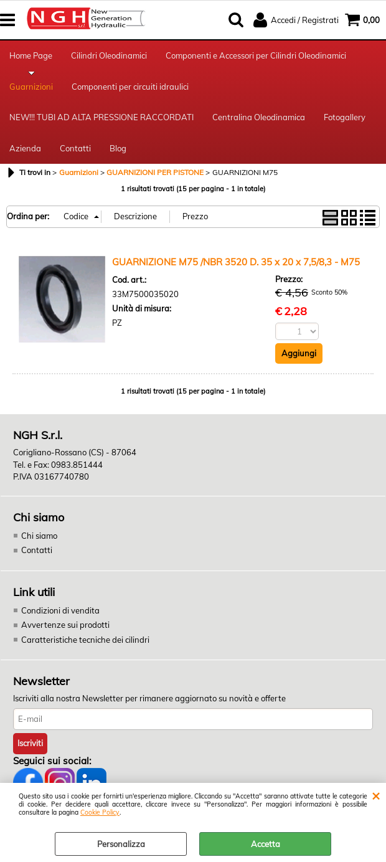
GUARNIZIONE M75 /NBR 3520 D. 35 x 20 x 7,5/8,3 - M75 (236, 262)
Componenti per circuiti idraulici (130, 87)
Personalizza (121, 844)
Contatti (75, 148)
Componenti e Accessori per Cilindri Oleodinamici (256, 55)
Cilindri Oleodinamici (109, 55)
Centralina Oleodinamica (258, 117)
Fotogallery (344, 117)
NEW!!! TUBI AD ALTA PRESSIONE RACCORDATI (101, 117)
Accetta (265, 844)
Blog (118, 148)
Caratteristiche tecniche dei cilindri (85, 640)
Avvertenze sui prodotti (65, 625)
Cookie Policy (100, 812)
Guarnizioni (31, 87)
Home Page (30, 55)
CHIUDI (376, 795)
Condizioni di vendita (60, 610)
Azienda (25, 148)
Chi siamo (39, 536)
